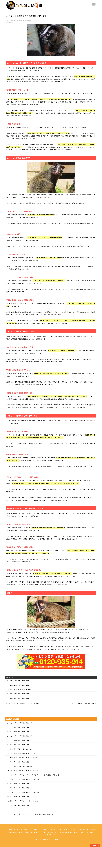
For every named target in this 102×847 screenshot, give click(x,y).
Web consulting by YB (59, 839)
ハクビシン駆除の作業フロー (61, 829)
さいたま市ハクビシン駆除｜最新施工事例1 (20, 736)
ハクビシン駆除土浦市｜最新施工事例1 (18, 731)
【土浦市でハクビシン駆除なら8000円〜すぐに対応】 (23, 801)
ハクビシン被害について (25, 829)
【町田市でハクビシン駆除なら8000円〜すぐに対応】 (23, 770)
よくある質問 (49, 832)
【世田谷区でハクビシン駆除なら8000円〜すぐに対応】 (24, 792)
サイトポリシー (80, 832)
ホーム (13, 829)
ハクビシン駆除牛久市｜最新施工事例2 (18, 783)
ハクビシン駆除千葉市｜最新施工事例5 (18, 694)
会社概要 (90, 832)
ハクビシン (9, 22)
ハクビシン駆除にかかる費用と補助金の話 (83, 703)
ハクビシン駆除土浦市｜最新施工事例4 (18, 805)
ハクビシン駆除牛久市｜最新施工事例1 (18, 788)
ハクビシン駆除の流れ (42, 829)
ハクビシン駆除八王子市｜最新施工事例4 (19, 766)
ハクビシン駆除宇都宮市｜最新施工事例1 (19, 749)
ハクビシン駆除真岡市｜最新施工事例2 (18, 744)
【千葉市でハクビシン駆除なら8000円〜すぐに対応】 (23, 757)
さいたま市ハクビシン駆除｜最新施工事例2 (20, 723)
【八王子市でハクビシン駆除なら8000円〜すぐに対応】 (24, 779)
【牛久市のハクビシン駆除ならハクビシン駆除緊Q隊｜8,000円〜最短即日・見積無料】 (33, 775)
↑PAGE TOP (95, 845)
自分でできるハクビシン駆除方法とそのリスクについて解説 (24, 703)
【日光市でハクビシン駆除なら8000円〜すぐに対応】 (23, 689)
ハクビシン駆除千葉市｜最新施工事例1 (18, 762)
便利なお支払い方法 (26, 832)
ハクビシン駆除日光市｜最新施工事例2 (18, 681)
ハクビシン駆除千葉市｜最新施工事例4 (18, 698)
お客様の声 (39, 832)
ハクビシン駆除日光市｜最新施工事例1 (18, 685)
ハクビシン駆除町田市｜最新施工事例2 (18, 796)
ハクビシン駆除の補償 (79, 829)
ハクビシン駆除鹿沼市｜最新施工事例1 (18, 740)
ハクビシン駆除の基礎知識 (64, 832)
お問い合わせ (52, 835)
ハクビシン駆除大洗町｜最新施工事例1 (18, 727)
